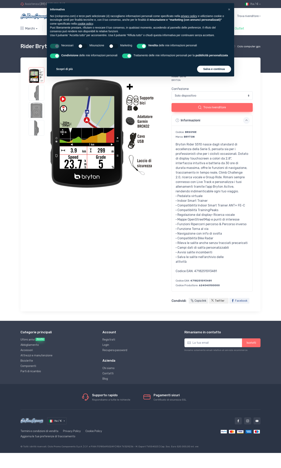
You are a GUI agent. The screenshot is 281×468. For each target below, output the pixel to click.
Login (105, 345)
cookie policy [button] (85, 23)
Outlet (239, 28)
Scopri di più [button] (64, 69)
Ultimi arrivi (32, 339)
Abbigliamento (29, 345)
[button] (229, 9)
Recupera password (114, 350)
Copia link (198, 300)
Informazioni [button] (213, 120)
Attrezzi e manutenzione (36, 355)
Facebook (239, 300)
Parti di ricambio (30, 371)
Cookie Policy (93, 431)
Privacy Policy (72, 431)
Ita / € (251, 4)
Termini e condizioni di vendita (39, 431)
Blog (105, 378)
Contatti (108, 373)
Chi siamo (108, 368)
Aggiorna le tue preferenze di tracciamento (47, 436)
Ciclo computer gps (249, 46)
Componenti (28, 366)
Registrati (108, 339)
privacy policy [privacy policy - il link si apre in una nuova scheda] (189, 16)
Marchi (27, 28)
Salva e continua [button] (214, 69)
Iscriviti (251, 342)
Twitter (217, 301)
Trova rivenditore (248, 16)
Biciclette (26, 360)
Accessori (26, 350)
